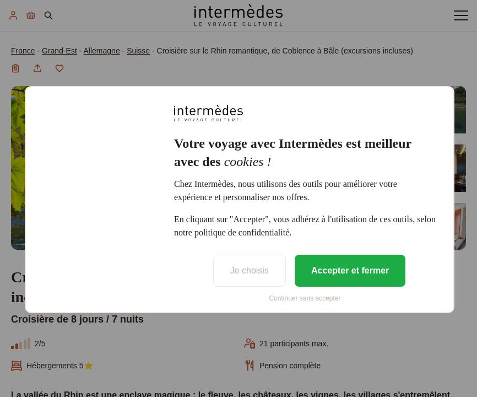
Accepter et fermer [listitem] (350, 270)
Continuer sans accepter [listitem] (304, 298)
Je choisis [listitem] (249, 270)
